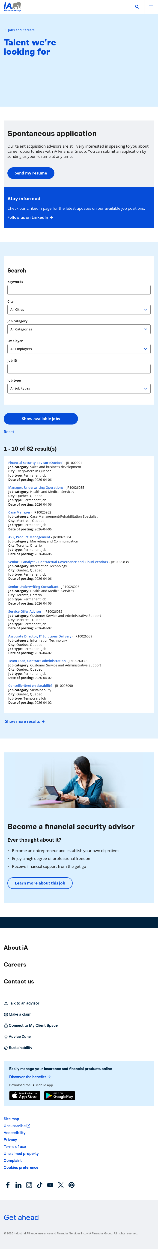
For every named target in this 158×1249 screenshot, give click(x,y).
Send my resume (31, 173)
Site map (11, 1119)
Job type (14, 380)
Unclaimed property (21, 1153)
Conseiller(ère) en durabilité (30, 685)
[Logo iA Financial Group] (12, 10)
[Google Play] (59, 1095)
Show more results (24, 721)
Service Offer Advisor (25, 611)
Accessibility (15, 1133)
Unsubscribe (15, 1126)
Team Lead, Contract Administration (37, 661)
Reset (9, 431)
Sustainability (18, 1048)
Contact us (19, 981)
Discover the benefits (30, 1077)
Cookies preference (21, 1167)
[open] (151, 7)
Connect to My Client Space (31, 1025)
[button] (137, 7)
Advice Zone (17, 1036)
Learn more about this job (40, 883)
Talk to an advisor (21, 1003)
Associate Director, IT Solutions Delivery (40, 636)
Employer (15, 341)
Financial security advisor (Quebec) (35, 462)
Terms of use (15, 1146)
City (10, 301)
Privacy (10, 1140)
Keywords (15, 282)
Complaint (13, 1160)
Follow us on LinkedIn (29, 217)
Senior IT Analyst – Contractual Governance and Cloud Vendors (58, 562)
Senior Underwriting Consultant (33, 586)
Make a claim (17, 1014)
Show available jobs (41, 418)
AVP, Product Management (29, 537)
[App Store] (24, 1095)
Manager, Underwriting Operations (35, 487)
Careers (15, 964)
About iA (16, 947)
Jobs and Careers (19, 30)
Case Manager (19, 512)
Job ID (12, 360)
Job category (17, 321)
